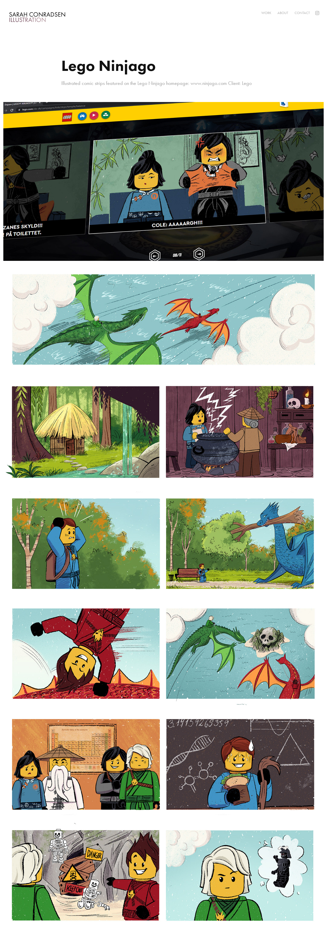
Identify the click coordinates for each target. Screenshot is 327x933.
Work (266, 13)
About (282, 13)
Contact (302, 13)
